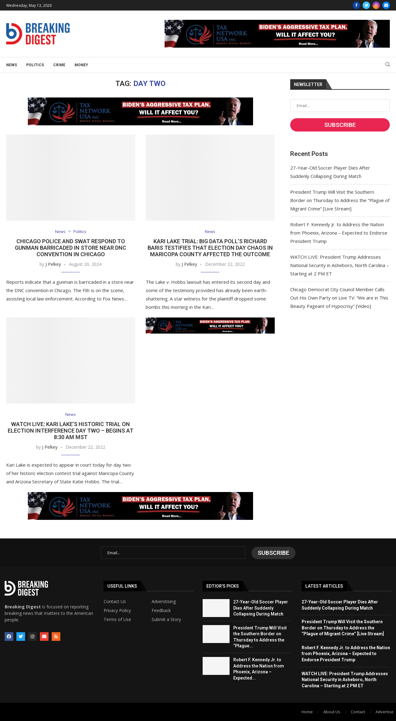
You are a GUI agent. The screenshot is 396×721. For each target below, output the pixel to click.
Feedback (161, 610)
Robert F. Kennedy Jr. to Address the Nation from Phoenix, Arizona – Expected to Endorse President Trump (338, 232)
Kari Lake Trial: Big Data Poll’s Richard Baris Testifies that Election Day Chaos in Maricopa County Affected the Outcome (210, 247)
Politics (35, 65)
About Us (331, 711)
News (11, 65)
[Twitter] (366, 5)
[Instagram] (376, 5)
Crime (59, 65)
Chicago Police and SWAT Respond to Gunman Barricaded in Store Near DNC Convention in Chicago (70, 247)
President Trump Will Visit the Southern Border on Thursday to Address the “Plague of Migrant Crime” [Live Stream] (340, 200)
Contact (358, 711)
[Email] (386, 5)
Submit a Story (166, 619)
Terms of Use (117, 619)
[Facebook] (356, 5)
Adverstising (164, 601)
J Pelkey (53, 264)
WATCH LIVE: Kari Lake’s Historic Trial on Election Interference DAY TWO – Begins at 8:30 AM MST (70, 431)
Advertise (385, 711)
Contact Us (115, 601)
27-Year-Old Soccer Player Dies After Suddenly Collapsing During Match (260, 607)
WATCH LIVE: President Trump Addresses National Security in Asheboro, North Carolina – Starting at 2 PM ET (339, 265)
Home (307, 711)
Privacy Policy (117, 610)
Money (81, 65)
